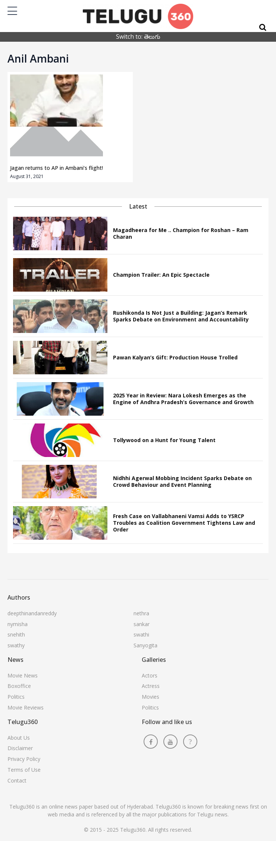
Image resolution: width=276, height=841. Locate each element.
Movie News (22, 675)
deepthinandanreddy (32, 613)
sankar (142, 624)
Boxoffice (19, 685)
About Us (18, 737)
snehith (16, 634)
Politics (16, 696)
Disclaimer (20, 748)
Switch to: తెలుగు (138, 36)
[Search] (263, 27)
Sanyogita (145, 645)
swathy (16, 645)
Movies (150, 696)
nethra (141, 613)
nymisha (17, 624)
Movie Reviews (25, 707)
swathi (141, 634)
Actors (149, 675)
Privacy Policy (23, 758)
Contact (16, 780)
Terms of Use (24, 769)
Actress (151, 685)
